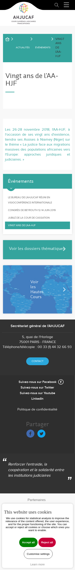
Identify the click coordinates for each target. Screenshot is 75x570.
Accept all (28, 542)
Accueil (10, 40)
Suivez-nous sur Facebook (37, 382)
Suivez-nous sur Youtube (37, 393)
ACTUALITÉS (23, 47)
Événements (42, 47)
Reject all (47, 542)
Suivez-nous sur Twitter (37, 388)
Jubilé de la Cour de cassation (29, 217)
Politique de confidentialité (37, 409)
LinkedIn (37, 399)
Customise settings (38, 553)
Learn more (37, 564)
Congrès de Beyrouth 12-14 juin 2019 (32, 210)
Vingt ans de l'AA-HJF (22, 225)
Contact (37, 361)
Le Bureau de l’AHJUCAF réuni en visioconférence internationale (30, 200)
